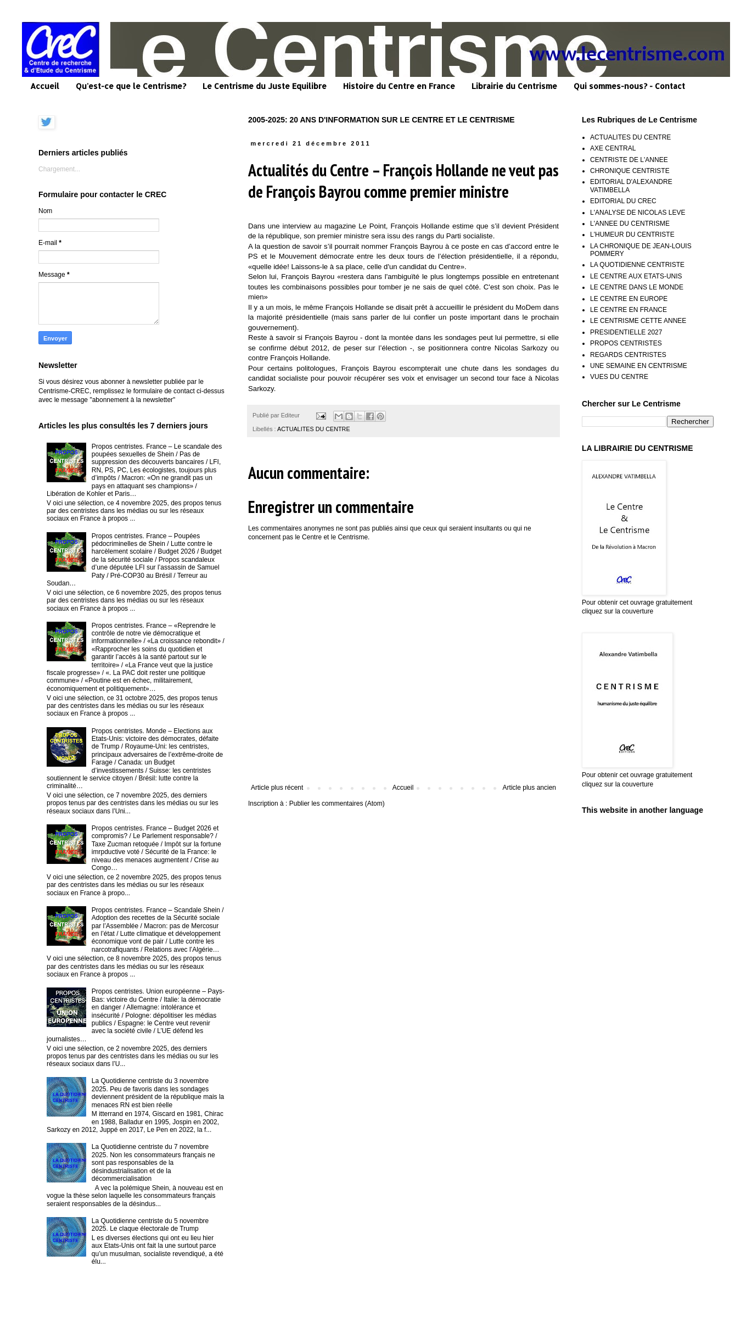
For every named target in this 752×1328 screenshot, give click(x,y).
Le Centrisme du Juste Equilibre (265, 86)
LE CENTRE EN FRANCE (628, 310)
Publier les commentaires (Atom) (337, 803)
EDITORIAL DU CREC (623, 201)
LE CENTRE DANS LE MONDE (636, 287)
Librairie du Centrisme (514, 86)
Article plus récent (277, 787)
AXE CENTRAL (613, 148)
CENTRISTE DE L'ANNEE (629, 160)
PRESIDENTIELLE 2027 (626, 332)
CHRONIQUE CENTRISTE (630, 171)
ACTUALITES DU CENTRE (313, 429)
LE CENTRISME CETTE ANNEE (638, 321)
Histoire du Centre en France (399, 86)
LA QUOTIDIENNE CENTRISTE (637, 265)
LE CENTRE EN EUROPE (628, 299)
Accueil (44, 86)
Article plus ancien (529, 787)
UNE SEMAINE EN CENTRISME (638, 366)
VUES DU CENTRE (619, 377)
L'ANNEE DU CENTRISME (630, 223)
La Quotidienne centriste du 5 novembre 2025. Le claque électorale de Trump (150, 1224)
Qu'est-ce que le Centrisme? (131, 86)
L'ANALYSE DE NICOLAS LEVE (637, 212)
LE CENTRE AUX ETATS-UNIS (636, 276)
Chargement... (59, 169)
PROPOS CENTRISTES (626, 343)
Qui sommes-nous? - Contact (629, 86)
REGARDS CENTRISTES (628, 355)
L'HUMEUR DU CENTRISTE (632, 234)
